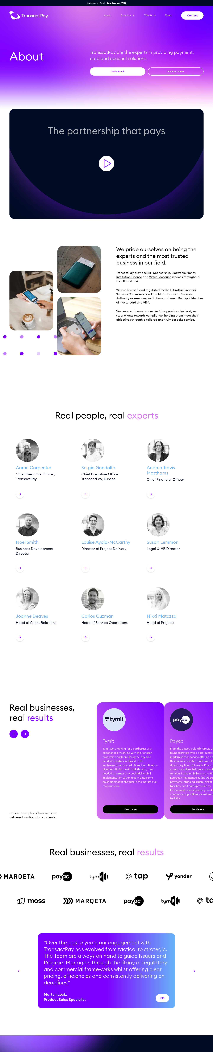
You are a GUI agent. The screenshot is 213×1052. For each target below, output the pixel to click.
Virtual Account (160, 277)
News (168, 15)
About (108, 15)
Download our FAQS (116, 3)
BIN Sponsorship (158, 273)
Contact (192, 15)
